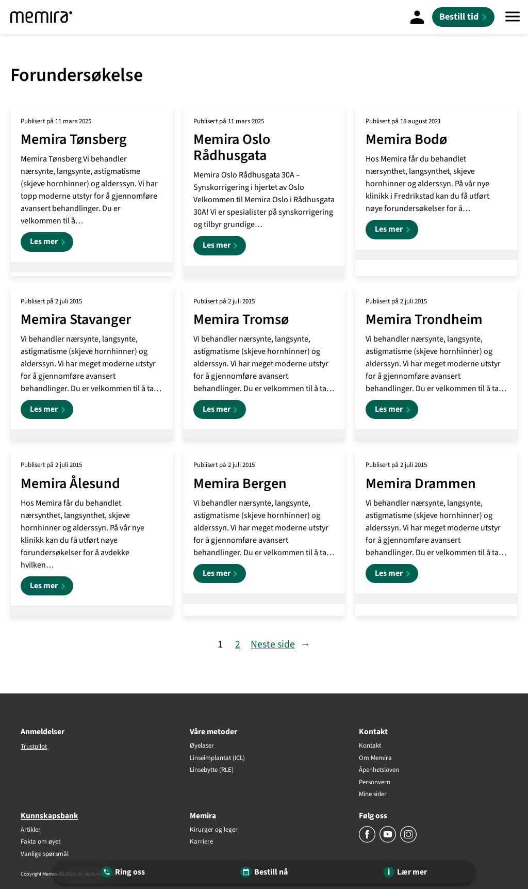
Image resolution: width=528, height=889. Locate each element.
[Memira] (41, 17)
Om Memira (375, 758)
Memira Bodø (406, 140)
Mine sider (373, 794)
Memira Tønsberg (74, 140)
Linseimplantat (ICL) (217, 758)
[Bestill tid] (463, 17)
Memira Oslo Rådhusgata (231, 148)
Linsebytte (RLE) (212, 770)
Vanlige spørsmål (45, 854)
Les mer (51, 243)
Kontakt (370, 746)
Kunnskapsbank (49, 815)
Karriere (201, 842)
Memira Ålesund (70, 484)
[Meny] (512, 17)
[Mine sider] (417, 17)
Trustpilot (34, 746)
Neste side (280, 644)
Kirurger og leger (214, 830)
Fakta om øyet (40, 842)
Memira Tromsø (241, 320)
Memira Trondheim (424, 320)
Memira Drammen (421, 484)
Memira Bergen (240, 484)
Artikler (31, 830)
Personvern (374, 783)
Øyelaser (202, 746)
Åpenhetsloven (379, 770)
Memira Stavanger (76, 320)
